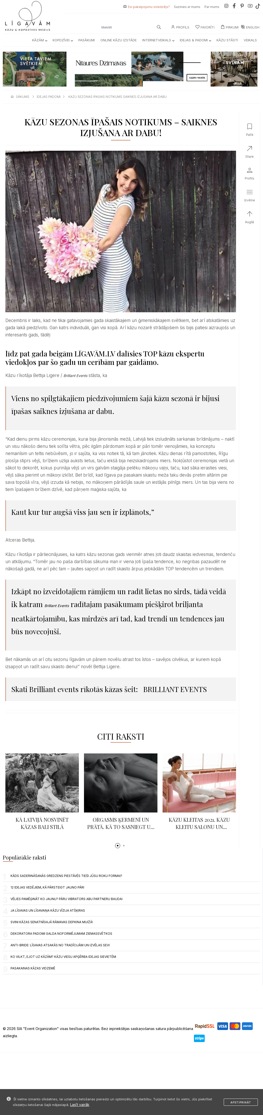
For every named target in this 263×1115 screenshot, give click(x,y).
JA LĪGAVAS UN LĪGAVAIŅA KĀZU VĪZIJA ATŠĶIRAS (48, 910)
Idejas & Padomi (195, 40)
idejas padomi (49, 97)
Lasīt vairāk (79, 1104)
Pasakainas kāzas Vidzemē (33, 968)
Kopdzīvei (63, 40)
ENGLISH (250, 27)
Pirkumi (229, 27)
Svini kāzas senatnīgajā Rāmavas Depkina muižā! (52, 922)
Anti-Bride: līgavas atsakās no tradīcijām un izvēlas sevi (60, 945)
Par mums (211, 7)
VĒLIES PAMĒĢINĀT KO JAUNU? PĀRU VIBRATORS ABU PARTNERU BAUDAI (67, 899)
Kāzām (39, 40)
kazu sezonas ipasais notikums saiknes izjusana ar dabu (117, 97)
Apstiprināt (240, 1102)
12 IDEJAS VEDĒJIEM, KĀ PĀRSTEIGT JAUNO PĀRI (47, 887)
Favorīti (205, 27)
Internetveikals (158, 40)
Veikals (250, 40)
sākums (22, 97)
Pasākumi (86, 40)
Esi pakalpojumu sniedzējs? (149, 7)
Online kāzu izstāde (118, 40)
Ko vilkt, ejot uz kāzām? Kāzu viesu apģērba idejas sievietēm (63, 957)
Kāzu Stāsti (227, 40)
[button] (117, 845)
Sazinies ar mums (187, 7)
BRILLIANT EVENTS (175, 689)
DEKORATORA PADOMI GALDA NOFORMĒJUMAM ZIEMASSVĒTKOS (61, 934)
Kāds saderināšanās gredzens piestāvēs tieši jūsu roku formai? (66, 876)
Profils (180, 27)
